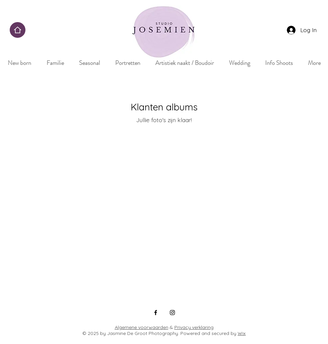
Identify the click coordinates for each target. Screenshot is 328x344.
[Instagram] (172, 312)
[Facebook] (155, 312)
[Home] (17, 30)
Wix (242, 333)
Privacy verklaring (194, 327)
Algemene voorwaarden (141, 327)
